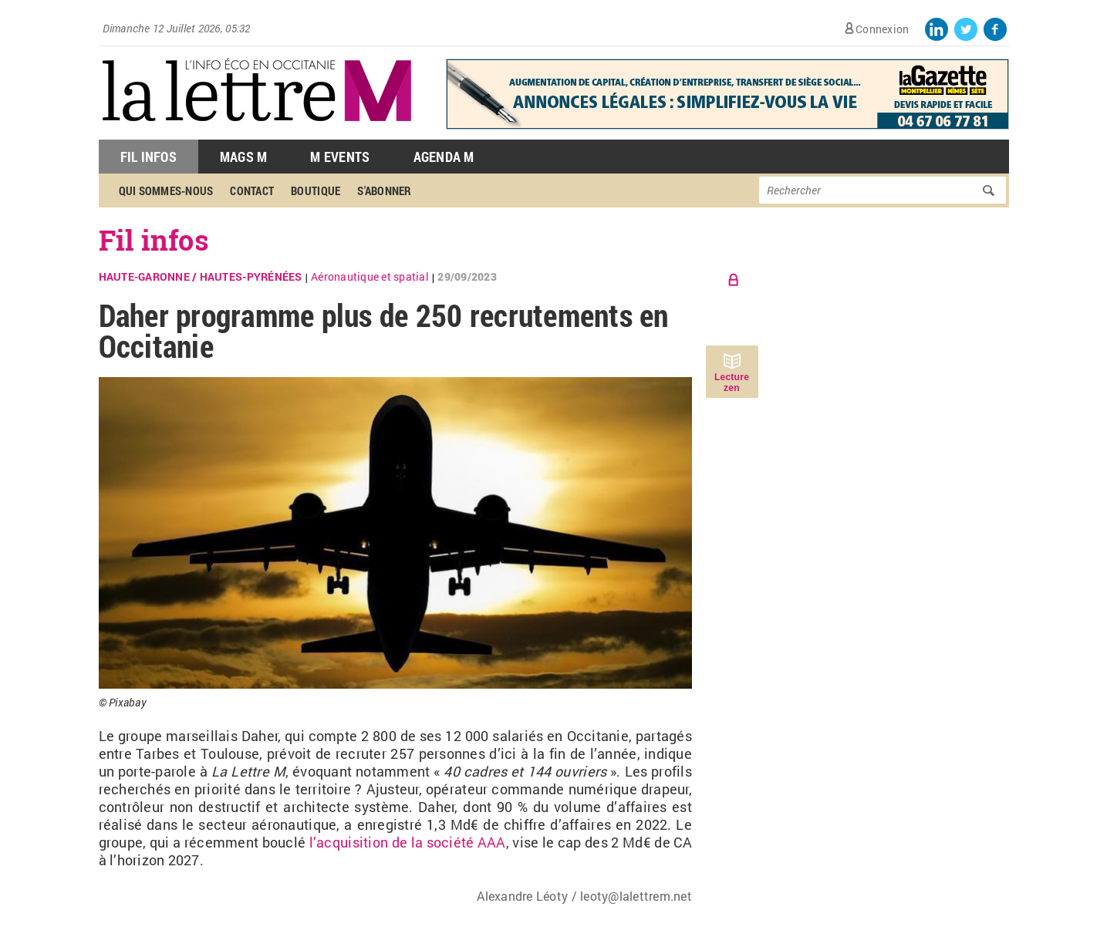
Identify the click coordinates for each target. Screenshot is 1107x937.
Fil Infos (148, 156)
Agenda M (443, 156)
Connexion (882, 29)
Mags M (244, 156)
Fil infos (154, 239)
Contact (252, 190)
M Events (340, 156)
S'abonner (384, 190)
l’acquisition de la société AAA (407, 842)
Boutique (315, 190)
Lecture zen (731, 382)
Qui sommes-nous (166, 190)
